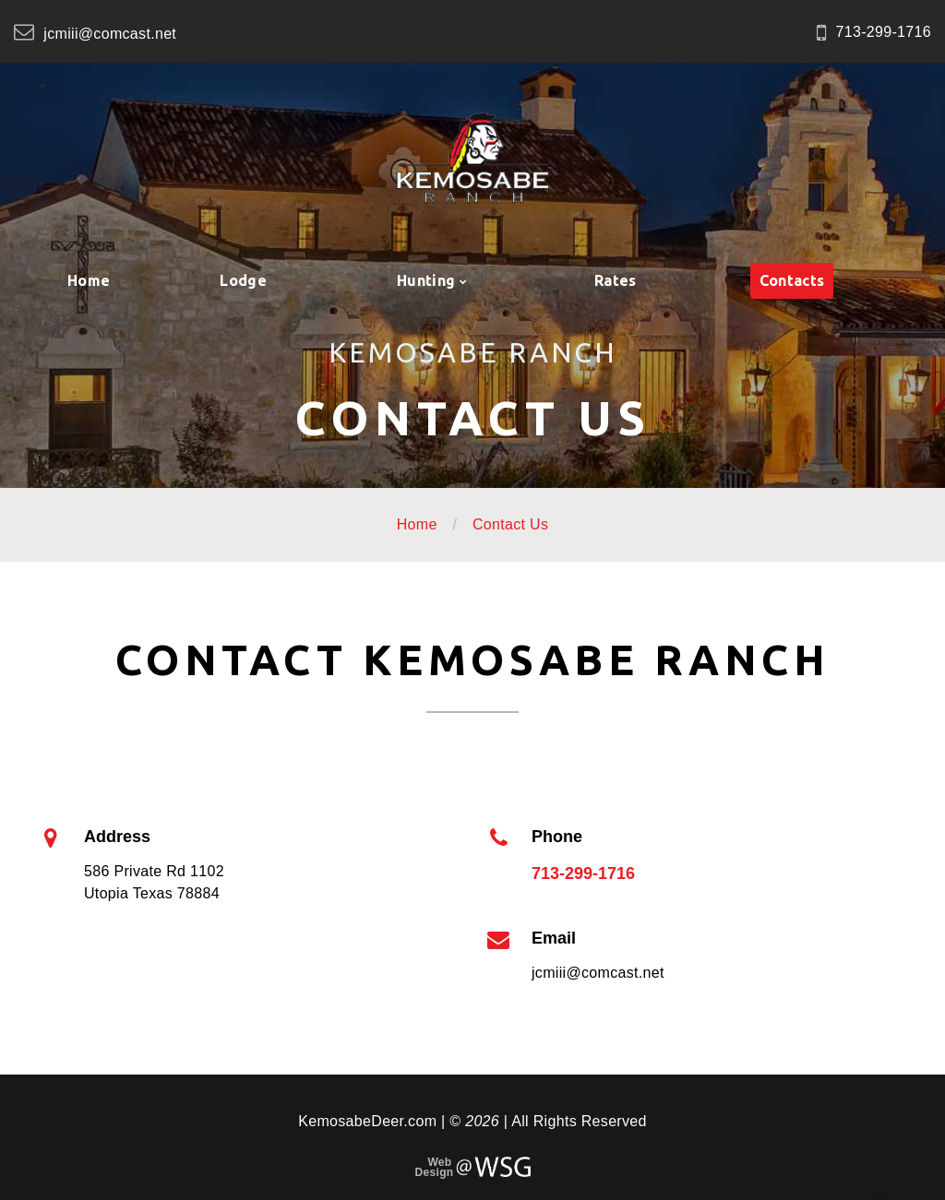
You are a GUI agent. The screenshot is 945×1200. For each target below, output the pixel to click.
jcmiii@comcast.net (109, 34)
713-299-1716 (883, 32)
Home (88, 280)
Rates (615, 280)
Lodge (243, 280)
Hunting (426, 280)
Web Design (433, 1168)
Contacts (792, 280)
